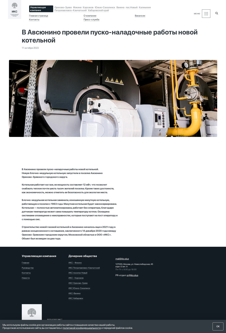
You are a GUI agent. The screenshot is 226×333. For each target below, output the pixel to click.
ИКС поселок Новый (78, 273)
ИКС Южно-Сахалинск (79, 288)
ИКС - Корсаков (76, 278)
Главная (25, 262)
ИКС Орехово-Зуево (78, 283)
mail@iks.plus (122, 258)
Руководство (28, 268)
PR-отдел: (126, 275)
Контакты (34, 19)
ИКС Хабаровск (76, 298)
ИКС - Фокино (75, 262)
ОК (218, 326)
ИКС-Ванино (75, 293)
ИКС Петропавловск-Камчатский (84, 268)
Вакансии (140, 15)
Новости (26, 278)
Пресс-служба (91, 19)
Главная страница (38, 15)
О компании (90, 15)
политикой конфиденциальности (82, 327)
